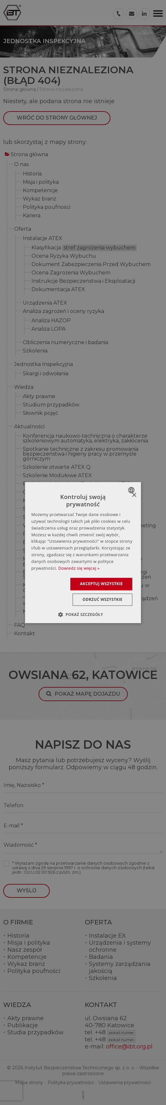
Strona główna (29, 154)
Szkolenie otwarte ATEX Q (57, 467)
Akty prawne (39, 396)
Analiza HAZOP (51, 321)
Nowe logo (37, 612)
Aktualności (29, 427)
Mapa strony (29, 1082)
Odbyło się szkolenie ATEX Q (59, 492)
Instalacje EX (107, 935)
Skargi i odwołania (45, 374)
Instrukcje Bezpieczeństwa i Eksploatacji (83, 281)
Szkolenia (35, 351)
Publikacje (22, 1025)
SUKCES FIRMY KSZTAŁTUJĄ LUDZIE (70, 509)
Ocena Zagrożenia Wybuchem (70, 273)
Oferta (22, 229)
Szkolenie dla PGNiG (49, 551)
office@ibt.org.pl (129, 1046)
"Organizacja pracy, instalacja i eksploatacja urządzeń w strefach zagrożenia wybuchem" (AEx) (90, 601)
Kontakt (24, 634)
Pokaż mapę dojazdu (87, 694)
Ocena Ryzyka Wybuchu (63, 256)
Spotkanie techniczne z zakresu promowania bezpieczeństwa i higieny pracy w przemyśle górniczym (80, 454)
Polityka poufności (46, 207)
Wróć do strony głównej (57, 118)
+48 (115, 1032)
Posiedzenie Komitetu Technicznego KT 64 (78, 484)
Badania (101, 956)
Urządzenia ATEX (45, 303)
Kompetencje (40, 190)
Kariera (31, 215)
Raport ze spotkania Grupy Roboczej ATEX (78, 534)
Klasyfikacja (84, 248)
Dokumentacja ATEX (58, 289)
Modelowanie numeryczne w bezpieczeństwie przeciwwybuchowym (82, 562)
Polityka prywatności (71, 1082)
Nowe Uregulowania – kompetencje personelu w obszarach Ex (86, 588)
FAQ (19, 625)
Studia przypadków (35, 1032)
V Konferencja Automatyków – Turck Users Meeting (89, 526)
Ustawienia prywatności (124, 1082)
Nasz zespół (24, 949)
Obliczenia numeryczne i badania (65, 342)
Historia (32, 174)
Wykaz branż (39, 199)
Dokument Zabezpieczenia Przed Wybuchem (91, 264)
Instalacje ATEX (42, 238)
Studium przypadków (51, 405)
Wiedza (23, 387)
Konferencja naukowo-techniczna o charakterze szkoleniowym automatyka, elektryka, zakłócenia (85, 438)
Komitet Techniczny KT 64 (56, 500)
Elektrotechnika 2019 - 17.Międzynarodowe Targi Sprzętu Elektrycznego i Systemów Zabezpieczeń (87, 575)
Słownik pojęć (40, 413)
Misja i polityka (41, 182)
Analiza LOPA (48, 329)
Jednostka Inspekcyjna (43, 364)
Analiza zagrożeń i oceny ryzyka (63, 311)
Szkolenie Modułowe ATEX (57, 475)
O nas (21, 164)
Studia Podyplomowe (51, 517)
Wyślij (26, 890)
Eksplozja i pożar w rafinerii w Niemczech (75, 542)
